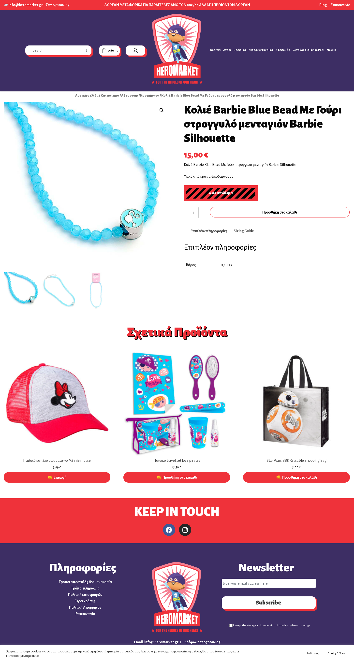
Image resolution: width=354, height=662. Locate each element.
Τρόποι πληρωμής (85, 588)
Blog (323, 5)
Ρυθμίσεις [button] (313, 653)
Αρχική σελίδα (87, 95)
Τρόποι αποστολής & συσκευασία (85, 582)
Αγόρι (227, 50)
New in (331, 50)
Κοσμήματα (149, 95)
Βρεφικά (240, 50)
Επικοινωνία (340, 5)
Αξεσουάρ (283, 50)
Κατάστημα (110, 95)
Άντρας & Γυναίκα (261, 50)
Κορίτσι (215, 50)
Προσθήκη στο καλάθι (279, 212)
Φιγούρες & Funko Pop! (308, 50)
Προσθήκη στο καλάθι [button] (179, 477)
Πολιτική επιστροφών (85, 595)
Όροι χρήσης (85, 601)
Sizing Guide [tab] (244, 231)
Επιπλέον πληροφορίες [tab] (209, 231)
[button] (161, 110)
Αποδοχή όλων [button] (336, 653)
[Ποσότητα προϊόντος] (191, 212)
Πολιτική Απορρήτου (85, 607)
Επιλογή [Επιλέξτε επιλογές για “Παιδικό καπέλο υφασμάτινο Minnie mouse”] (60, 477)
